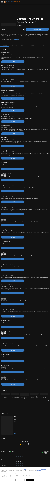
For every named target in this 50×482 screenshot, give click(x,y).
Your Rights (39, 470)
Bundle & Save (23, 45)
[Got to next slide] (49, 401)
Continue (29, 479)
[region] (25, 474)
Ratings (32, 45)
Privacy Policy (43, 469)
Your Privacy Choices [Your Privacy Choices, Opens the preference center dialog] (20, 479)
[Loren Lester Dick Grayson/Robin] (44, 401)
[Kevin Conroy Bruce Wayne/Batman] (15, 401)
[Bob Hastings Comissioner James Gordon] (34, 401)
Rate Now (28, 446)
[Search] (48, 2)
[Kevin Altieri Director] (5, 401)
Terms (25, 469)
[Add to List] (48, 25)
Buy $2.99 (13, 61)
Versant (10, 469)
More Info (42, 45)
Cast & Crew (14, 45)
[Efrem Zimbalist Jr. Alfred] (24, 401)
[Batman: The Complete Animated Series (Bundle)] (16, 418)
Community (22, 446)
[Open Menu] (2, 2)
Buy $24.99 (39, 29)
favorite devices (15, 39)
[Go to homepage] (12, 2)
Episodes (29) (4, 45)
